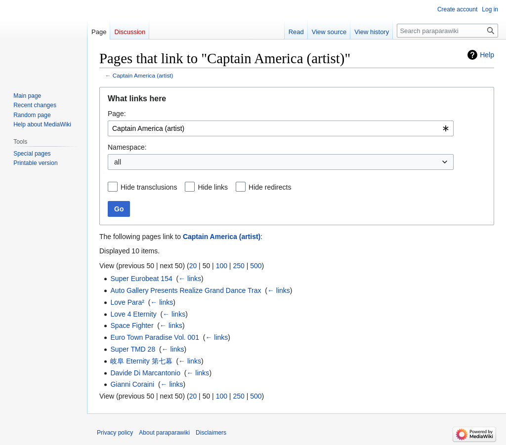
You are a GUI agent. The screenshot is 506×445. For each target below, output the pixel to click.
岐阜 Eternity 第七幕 (141, 361)
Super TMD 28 (132, 349)
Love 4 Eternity (133, 314)
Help (487, 55)
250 (238, 266)
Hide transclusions (149, 187)
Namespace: (127, 147)
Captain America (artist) (143, 75)
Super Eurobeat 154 (141, 279)
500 (255, 266)
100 (221, 266)
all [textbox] (117, 162)
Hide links (213, 187)
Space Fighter (131, 325)
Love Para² (127, 302)
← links (189, 279)
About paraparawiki (164, 432)
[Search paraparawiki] (447, 31)
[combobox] (281, 128)
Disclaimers (211, 432)
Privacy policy (115, 432)
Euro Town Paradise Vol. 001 (154, 337)
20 (193, 266)
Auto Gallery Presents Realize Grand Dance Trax (185, 290)
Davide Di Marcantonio (145, 373)
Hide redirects (270, 187)
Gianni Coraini (132, 384)
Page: (117, 114)
